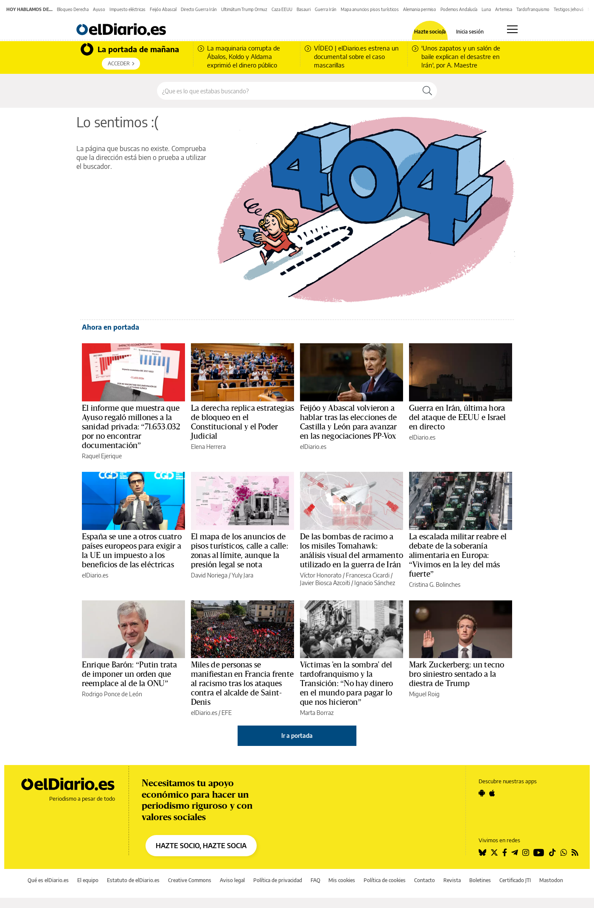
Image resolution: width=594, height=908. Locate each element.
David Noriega (209, 575)
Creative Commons (189, 880)
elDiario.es (313, 446)
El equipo (87, 880)
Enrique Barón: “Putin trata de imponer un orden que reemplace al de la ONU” (129, 674)
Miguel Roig (424, 694)
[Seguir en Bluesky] (482, 852)
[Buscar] (427, 91)
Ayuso (99, 9)
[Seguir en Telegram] (514, 852)
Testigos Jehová (568, 9)
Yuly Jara (242, 575)
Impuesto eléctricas (127, 9)
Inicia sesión (470, 31)
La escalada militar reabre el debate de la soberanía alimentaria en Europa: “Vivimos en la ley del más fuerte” (458, 555)
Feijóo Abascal (163, 9)
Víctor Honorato (321, 575)
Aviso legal (232, 880)
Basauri (304, 9)
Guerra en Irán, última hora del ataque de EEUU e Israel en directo (457, 417)
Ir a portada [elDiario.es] (297, 735)
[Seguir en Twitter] (494, 852)
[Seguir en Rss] (575, 852)
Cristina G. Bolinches (434, 584)
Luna (486, 9)
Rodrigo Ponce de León (112, 694)
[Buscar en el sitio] (287, 91)
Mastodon (551, 880)
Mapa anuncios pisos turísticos (370, 9)
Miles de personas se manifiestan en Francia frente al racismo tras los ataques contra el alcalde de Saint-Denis (242, 683)
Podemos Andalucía (458, 9)
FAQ (315, 880)
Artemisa (503, 9)
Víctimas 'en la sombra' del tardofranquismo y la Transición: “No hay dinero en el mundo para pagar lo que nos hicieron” (346, 683)
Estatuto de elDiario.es (133, 880)
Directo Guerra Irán (199, 9)
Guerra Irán (325, 9)
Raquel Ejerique (102, 456)
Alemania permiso (419, 9)
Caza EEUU (282, 9)
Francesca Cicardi (367, 575)
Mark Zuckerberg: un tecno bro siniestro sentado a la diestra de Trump (456, 674)
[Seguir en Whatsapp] (563, 852)
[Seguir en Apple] (492, 793)
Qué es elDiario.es (48, 880)
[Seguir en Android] (482, 793)
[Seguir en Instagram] (525, 852)
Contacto (424, 880)
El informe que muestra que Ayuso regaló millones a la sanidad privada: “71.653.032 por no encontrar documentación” (131, 427)
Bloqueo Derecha (73, 9)
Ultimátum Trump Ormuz (244, 9)
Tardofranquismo (532, 9)
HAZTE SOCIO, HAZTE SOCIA (201, 845)
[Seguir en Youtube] (538, 852)
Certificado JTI (515, 880)
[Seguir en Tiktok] (552, 852)
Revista (452, 880)
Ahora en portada (110, 327)
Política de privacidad (277, 880)
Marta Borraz (316, 712)
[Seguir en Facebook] (504, 852)
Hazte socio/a (430, 31)
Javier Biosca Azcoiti (325, 582)
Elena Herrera (208, 446)
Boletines (480, 880)
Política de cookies (385, 880)
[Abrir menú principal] (512, 29)
